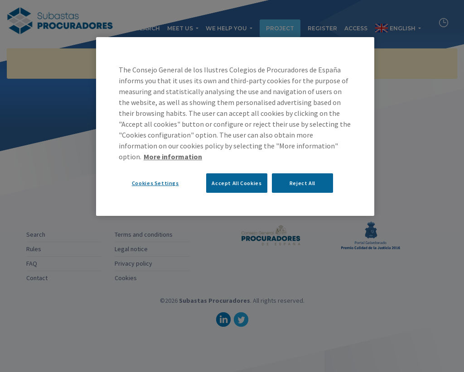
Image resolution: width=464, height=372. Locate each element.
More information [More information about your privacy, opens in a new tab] (173, 156)
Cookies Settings (155, 183)
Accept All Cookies (236, 183)
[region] (235, 126)
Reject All (302, 183)
